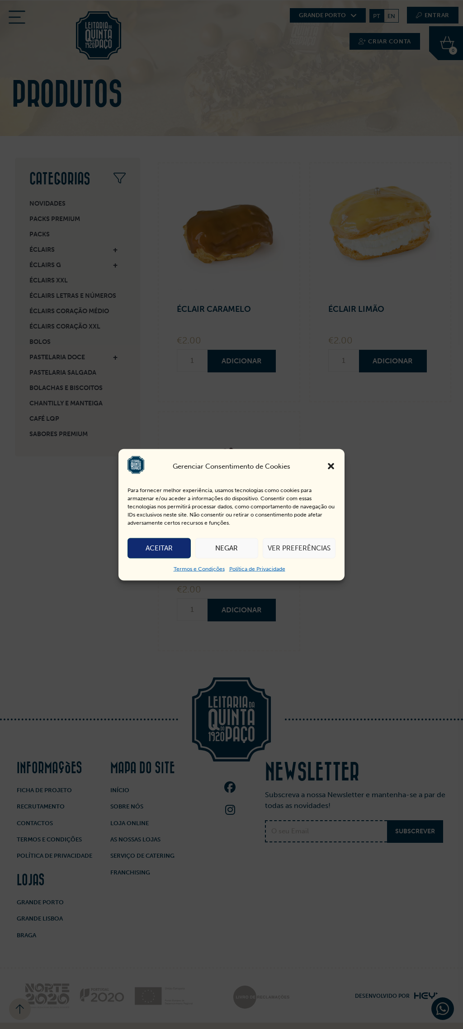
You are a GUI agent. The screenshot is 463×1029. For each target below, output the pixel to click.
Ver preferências (299, 548)
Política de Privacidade (257, 568)
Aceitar (159, 548)
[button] (330, 466)
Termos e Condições (199, 568)
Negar (226, 548)
